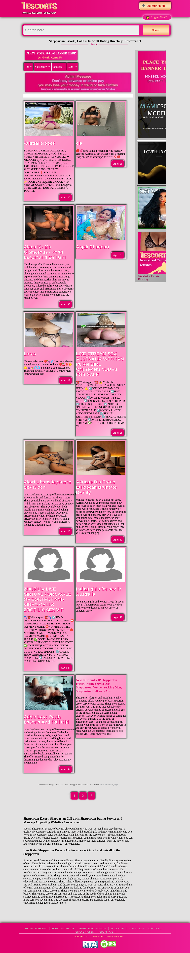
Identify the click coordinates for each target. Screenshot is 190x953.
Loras (30, 353)
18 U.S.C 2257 (136, 928)
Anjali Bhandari (92, 246)
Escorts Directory (36, 928)
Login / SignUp (159, 17)
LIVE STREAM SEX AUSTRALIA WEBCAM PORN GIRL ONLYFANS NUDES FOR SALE (100, 364)
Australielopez (39, 143)
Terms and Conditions (92, 928)
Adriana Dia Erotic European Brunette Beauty (96, 487)
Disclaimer (117, 928)
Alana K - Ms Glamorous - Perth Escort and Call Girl (45, 252)
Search (156, 30)
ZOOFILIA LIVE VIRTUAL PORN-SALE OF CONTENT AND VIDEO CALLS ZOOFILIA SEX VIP (47, 599)
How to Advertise (63, 928)
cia (79, 143)
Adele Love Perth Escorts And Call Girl (46, 719)
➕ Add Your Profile (153, 5)
